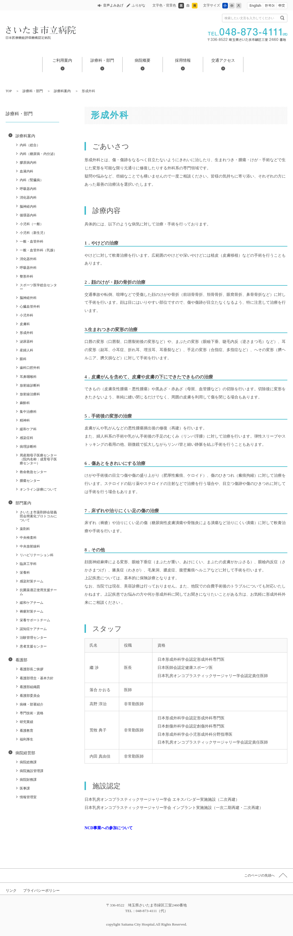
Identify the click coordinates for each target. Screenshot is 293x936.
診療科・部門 (102, 60)
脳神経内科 (28, 206)
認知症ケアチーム (33, 629)
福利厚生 (26, 739)
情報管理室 (28, 797)
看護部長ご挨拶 (31, 669)
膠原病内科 (28, 162)
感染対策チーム (31, 581)
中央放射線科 (30, 546)
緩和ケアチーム (31, 602)
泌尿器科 (26, 341)
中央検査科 (28, 537)
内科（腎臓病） (31, 180)
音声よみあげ (113, 5)
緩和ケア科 (28, 429)
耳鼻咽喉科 (28, 376)
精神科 (25, 420)
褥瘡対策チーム (31, 611)
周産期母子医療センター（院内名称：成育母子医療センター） (38, 459)
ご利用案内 (62, 60)
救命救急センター (33, 472)
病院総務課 (28, 762)
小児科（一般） (31, 224)
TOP (9, 91)
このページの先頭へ (259, 875)
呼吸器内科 (28, 188)
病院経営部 (25, 753)
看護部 (21, 660)
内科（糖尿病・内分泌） (38, 154)
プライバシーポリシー (41, 890)
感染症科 (26, 438)
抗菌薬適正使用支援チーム (38, 592)
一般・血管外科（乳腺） (38, 250)
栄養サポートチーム (35, 620)
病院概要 (142, 60)
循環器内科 (28, 215)
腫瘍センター (30, 480)
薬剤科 (25, 529)
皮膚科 (25, 324)
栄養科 (25, 572)
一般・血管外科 (31, 241)
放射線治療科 (30, 394)
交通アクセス (223, 60)
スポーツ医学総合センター (38, 287)
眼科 (23, 359)
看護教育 (26, 730)
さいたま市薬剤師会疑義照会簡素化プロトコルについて (38, 516)
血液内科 (26, 171)
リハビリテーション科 (37, 555)
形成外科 (26, 332)
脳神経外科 (28, 298)
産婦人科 (26, 350)
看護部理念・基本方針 (37, 678)
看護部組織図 (30, 687)
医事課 (25, 788)
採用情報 (183, 60)
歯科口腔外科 (30, 367)
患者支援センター (33, 646)
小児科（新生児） (33, 232)
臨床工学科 (28, 563)
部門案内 (23, 503)
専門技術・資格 (31, 713)
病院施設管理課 (31, 771)
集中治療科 (28, 411)
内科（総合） (30, 145)
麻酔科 (25, 403)
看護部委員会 (30, 695)
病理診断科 (28, 446)
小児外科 (26, 315)
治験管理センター (33, 637)
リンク (11, 890)
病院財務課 (28, 779)
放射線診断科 (30, 385)
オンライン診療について (38, 489)
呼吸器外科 (28, 267)
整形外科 (26, 276)
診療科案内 (62, 91)
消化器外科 (28, 259)
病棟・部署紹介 (31, 704)
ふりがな (138, 5)
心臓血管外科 (30, 306)
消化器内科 (28, 197)
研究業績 (26, 722)
